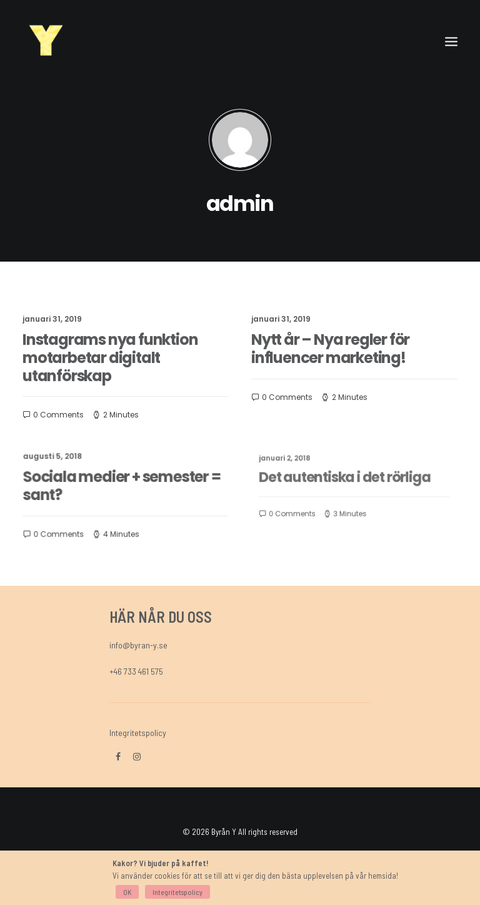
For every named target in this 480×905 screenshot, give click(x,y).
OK (127, 891)
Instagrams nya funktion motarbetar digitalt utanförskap (110, 357)
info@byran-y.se (138, 645)
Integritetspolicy (137, 732)
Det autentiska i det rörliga (347, 479)
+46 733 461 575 (136, 671)
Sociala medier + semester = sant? (122, 486)
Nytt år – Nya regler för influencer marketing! (330, 348)
